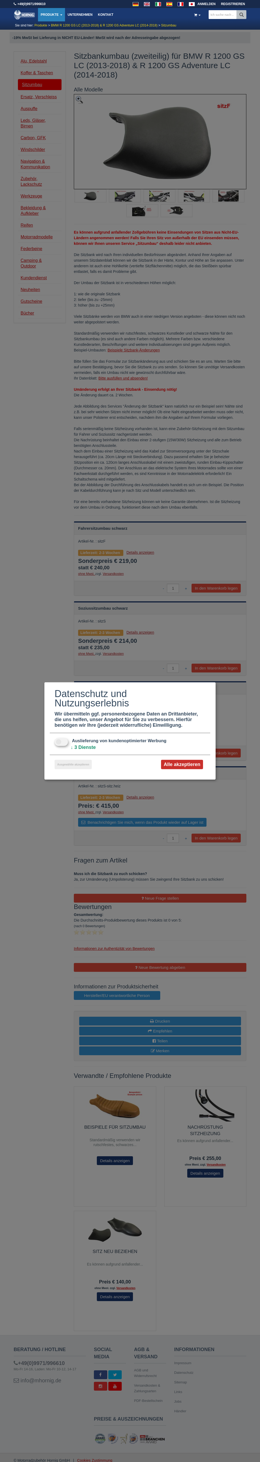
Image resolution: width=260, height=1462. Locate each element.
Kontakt (105, 15)
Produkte (51, 15)
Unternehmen (80, 15)
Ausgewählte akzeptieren (73, 764)
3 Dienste (83, 747)
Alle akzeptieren (182, 764)
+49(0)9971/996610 (31, 4)
